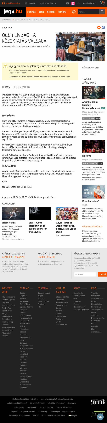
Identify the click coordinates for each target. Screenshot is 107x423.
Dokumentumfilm (98, 318)
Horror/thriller (96, 304)
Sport (76, 288)
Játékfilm (94, 315)
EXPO (58, 322)
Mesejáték (24, 301)
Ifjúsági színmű (26, 337)
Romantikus (96, 307)
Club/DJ (5, 325)
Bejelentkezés (89, 3)
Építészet (59, 319)
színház (31, 11)
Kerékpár (77, 301)
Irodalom (23, 357)
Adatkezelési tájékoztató (17, 403)
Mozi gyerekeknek (96, 330)
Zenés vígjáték (26, 376)
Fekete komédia (26, 348)
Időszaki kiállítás (62, 297)
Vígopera (23, 387)
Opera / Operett (8, 305)
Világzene (6, 313)
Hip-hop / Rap (7, 322)
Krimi (22, 340)
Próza (22, 326)
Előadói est (24, 321)
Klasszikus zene (8, 297)
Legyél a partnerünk (47, 3)
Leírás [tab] (6, 87)
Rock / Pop (6, 308)
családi (51, 11)
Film (39, 307)
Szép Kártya (19, 407)
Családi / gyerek (8, 300)
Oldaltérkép (42, 411)
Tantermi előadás (23, 372)
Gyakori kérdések (37, 403)
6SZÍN (84, 205)
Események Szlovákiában (19, 416)
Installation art (61, 325)
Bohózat (23, 343)
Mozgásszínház (26, 346)
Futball (76, 304)
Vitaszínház (24, 382)
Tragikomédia (25, 385)
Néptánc (23, 379)
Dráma (22, 312)
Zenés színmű (25, 315)
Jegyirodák (31, 407)
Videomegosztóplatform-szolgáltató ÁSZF (57, 399)
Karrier (35, 416)
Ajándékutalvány (13, 3)
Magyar (73, 416)
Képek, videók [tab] (22, 87)
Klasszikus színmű (24, 330)
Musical (23, 299)
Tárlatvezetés (61, 305)
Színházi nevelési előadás (23, 362)
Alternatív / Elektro (6, 334)
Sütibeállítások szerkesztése (53, 416)
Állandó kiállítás (62, 302)
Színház (24, 288)
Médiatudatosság (46, 407)
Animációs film (97, 299)
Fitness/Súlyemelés (81, 310)
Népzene (5, 302)
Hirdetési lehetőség (64, 407)
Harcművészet (79, 307)
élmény (62, 11)
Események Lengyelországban (63, 411)
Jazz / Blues (7, 319)
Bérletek (31, 3)
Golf (75, 299)
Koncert (41, 299)
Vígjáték (23, 296)
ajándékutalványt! (13, 257)
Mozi (93, 288)
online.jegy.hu (46, 257)
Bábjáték (23, 310)
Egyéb (22, 293)
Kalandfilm (95, 321)
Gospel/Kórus (7, 330)
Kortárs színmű (26, 318)
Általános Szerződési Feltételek (24, 399)
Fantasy (94, 326)
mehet (103, 274)
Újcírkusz (23, 368)
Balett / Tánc (25, 304)
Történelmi (60, 300)
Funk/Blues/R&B (8, 327)
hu (79, 3)
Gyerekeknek (61, 316)
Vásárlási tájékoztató (56, 403)
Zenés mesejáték (24, 352)
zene (41, 11)
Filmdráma (95, 296)
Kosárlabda (78, 293)
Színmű (23, 335)
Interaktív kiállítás (59, 312)
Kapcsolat (72, 403)
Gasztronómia (43, 301)
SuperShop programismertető (23, 411)
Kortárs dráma (25, 323)
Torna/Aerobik (79, 296)
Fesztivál (43, 288)
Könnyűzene (7, 316)
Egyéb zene (7, 311)
